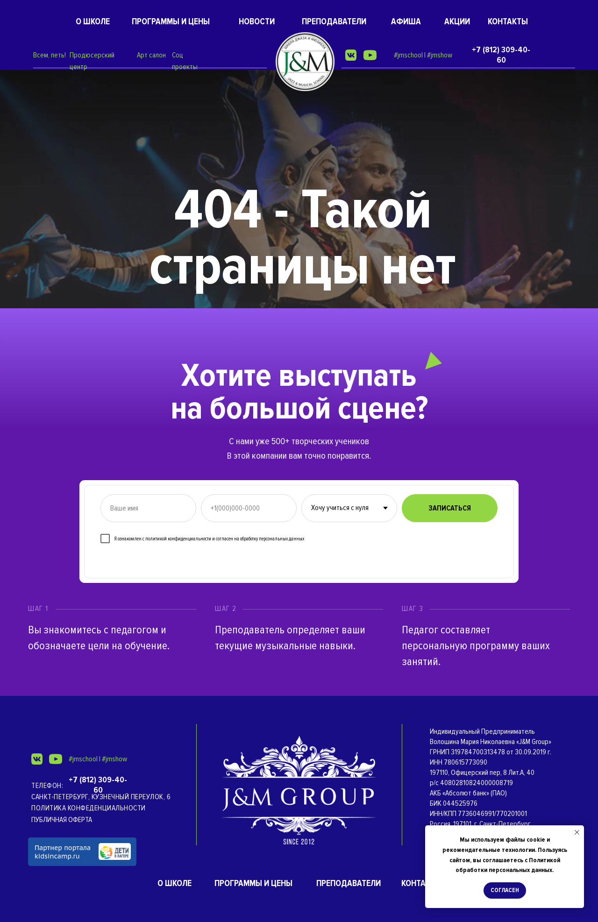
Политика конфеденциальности (88, 808)
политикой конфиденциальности (178, 539)
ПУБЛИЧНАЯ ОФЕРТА (61, 819)
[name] (148, 508)
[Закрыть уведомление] (577, 832)
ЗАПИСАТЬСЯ (449, 508)
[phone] (249, 508)
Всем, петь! (49, 55)
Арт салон (151, 55)
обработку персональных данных (272, 539)
